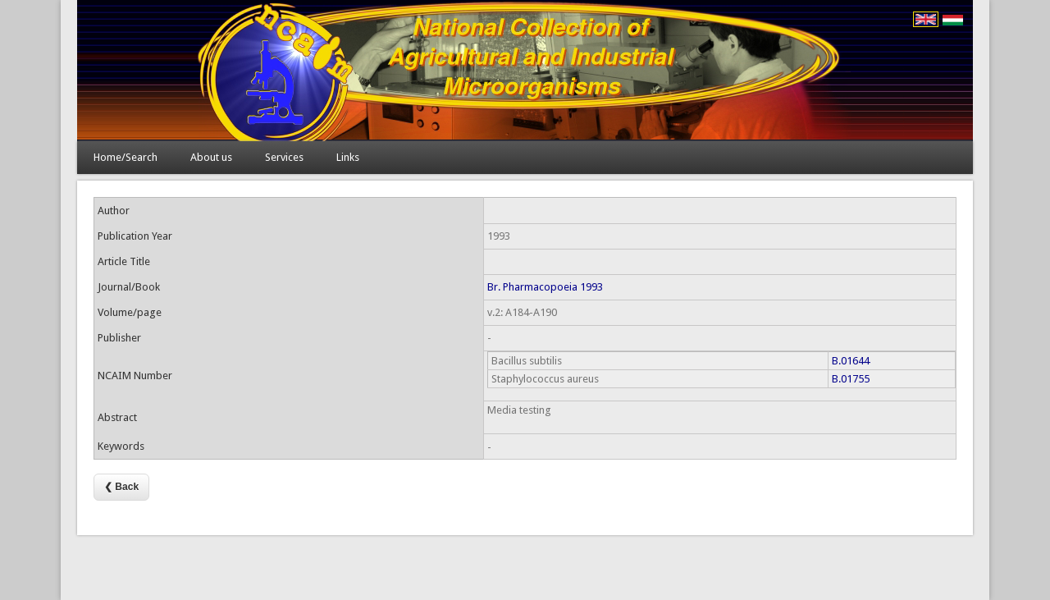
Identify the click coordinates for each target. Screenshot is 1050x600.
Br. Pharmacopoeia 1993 (545, 287)
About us (211, 157)
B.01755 (851, 379)
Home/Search (126, 157)
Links (347, 157)
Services (284, 157)
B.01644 (851, 361)
